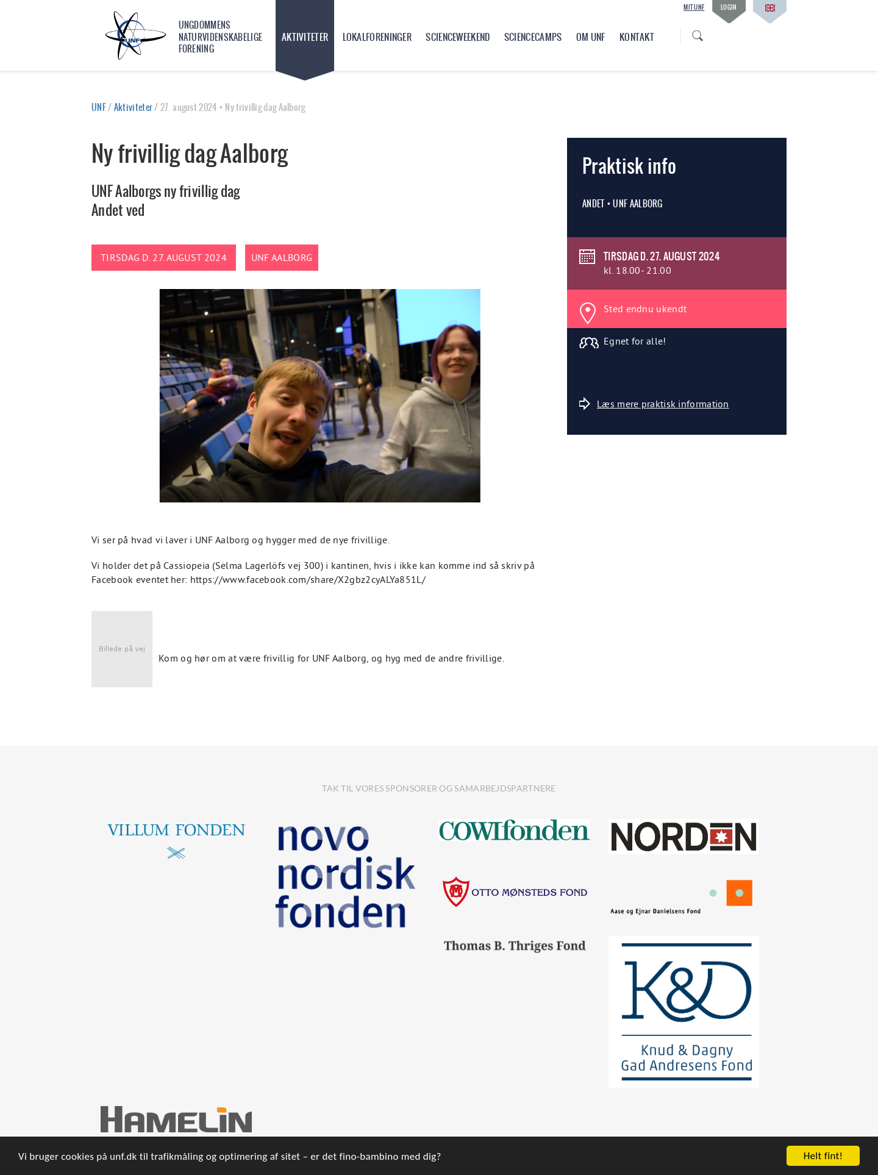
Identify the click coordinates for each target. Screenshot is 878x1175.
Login (729, 7)
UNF (98, 107)
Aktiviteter (305, 37)
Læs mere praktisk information (654, 403)
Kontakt (636, 37)
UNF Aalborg (281, 257)
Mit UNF (693, 7)
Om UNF (590, 37)
